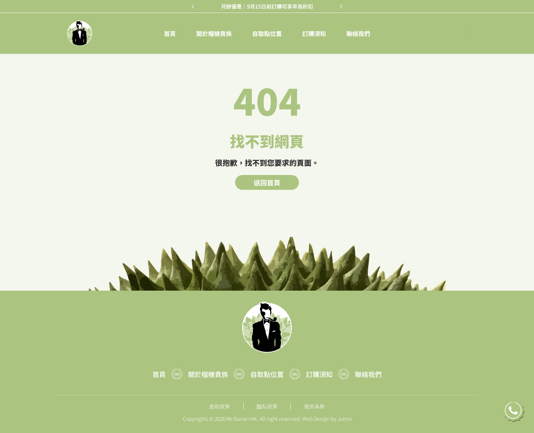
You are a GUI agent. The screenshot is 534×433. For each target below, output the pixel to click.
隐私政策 (267, 406)
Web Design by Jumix (327, 418)
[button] (193, 6)
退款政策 (219, 406)
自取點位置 (267, 33)
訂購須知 (314, 33)
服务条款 (314, 406)
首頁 (170, 33)
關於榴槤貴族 (214, 33)
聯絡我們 (358, 33)
